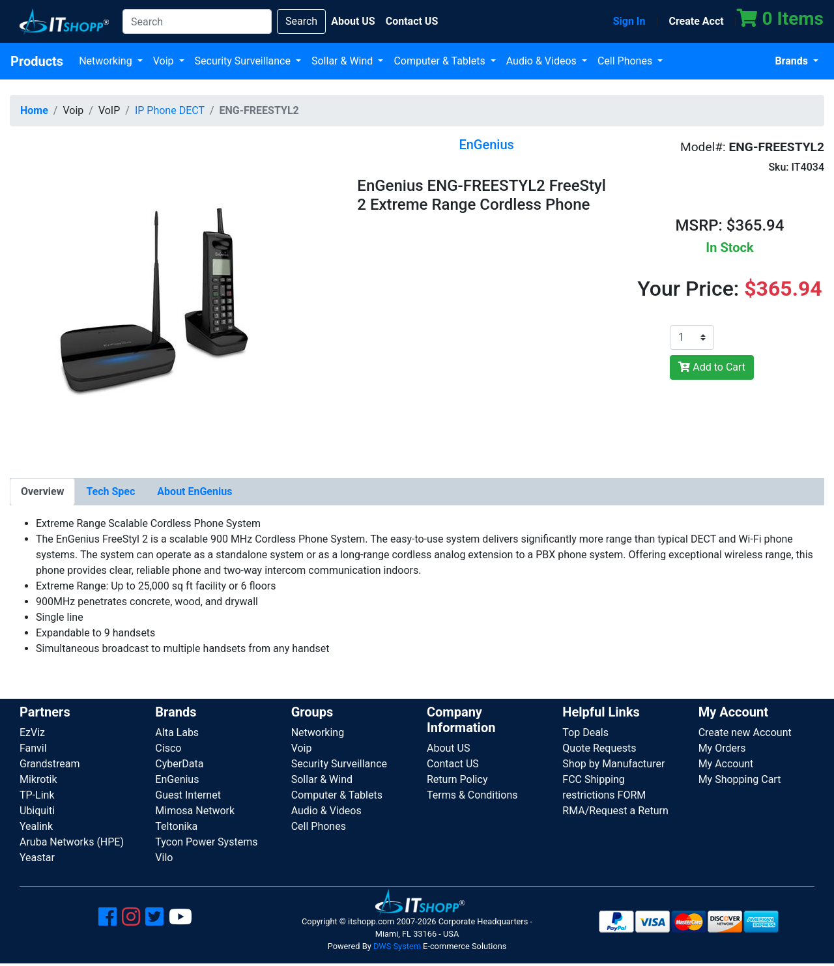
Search (301, 21)
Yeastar (37, 857)
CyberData (179, 764)
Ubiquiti (37, 810)
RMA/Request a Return (615, 810)
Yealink (36, 826)
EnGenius (177, 779)
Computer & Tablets (440, 61)
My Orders (722, 748)
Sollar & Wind (343, 61)
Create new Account (745, 732)
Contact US (453, 764)
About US (448, 748)
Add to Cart (711, 367)
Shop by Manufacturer (613, 764)
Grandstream (50, 764)
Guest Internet (188, 795)
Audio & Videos (542, 61)
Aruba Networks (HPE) (72, 842)
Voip (165, 61)
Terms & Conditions (472, 795)
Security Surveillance (244, 61)
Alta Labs (177, 732)
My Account (726, 764)
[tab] (42, 491)
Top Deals (585, 732)
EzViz (32, 732)
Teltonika (176, 826)
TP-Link (37, 795)
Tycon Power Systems (206, 842)
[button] (159, 298)
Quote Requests (599, 748)
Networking (107, 61)
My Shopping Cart (739, 779)
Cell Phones (626, 61)
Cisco (168, 748)
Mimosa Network (195, 810)
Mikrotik (38, 779)
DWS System (397, 946)
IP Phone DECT (170, 110)
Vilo (164, 857)
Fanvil (33, 748)
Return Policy (457, 779)
